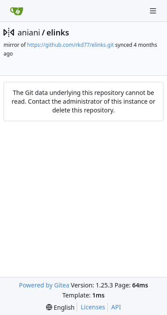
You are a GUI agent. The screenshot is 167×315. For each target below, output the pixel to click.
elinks (57, 32)
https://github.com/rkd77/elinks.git (70, 45)
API (116, 307)
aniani (29, 32)
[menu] (60, 307)
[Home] (16, 11)
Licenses (93, 307)
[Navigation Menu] (154, 11)
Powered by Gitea (44, 285)
